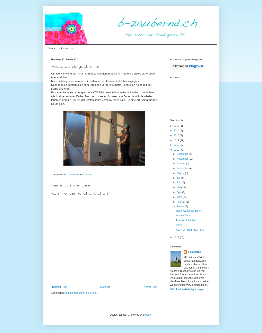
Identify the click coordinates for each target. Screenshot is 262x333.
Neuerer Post (59, 287)
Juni (179, 182)
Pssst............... (184, 225)
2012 (177, 149)
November (183, 158)
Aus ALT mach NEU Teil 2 (190, 229)
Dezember (183, 153)
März (180, 197)
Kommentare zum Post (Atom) (80, 292)
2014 (177, 140)
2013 (177, 144)
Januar (181, 206)
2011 (177, 237)
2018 (177, 125)
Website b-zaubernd (63, 48)
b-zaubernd (194, 252)
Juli (179, 177)
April (179, 192)
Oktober (181, 163)
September (183, 168)
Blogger (147, 314)
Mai (179, 187)
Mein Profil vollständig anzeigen (187, 289)
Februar (181, 201)
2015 (177, 135)
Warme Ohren (183, 215)
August (181, 173)
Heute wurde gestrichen (189, 210)
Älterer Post (150, 287)
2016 (177, 130)
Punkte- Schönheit (186, 220)
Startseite (105, 287)
